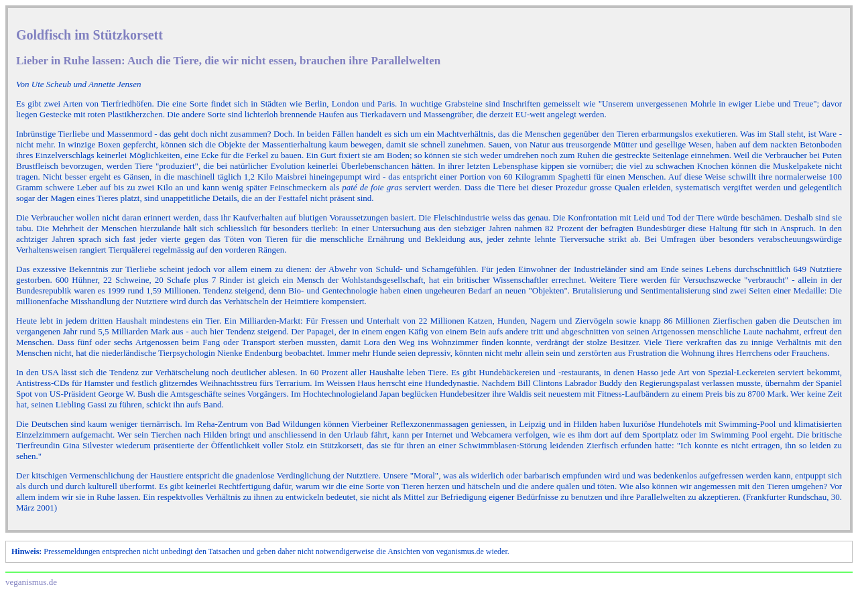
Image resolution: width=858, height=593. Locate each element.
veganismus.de (31, 582)
